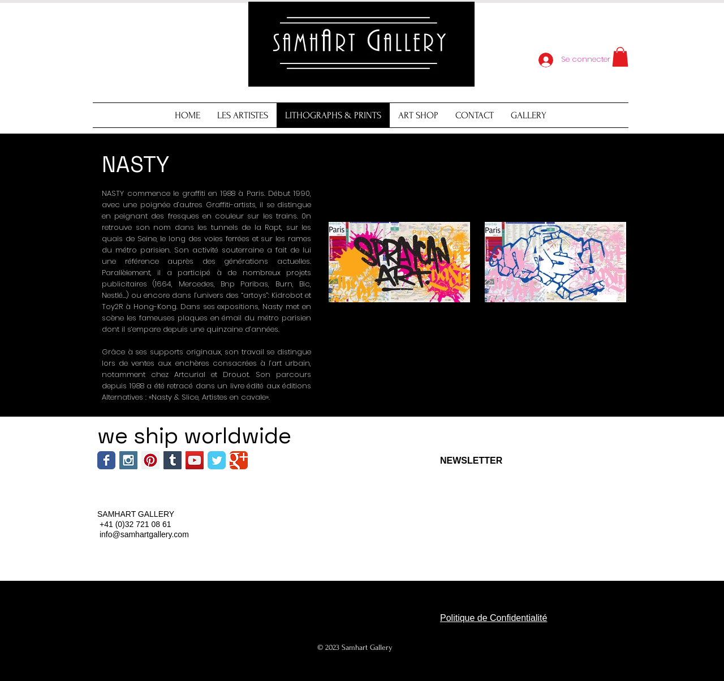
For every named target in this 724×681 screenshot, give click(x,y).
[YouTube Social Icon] (195, 460)
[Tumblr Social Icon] (172, 460)
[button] (620, 57)
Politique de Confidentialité (493, 618)
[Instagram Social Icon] (128, 460)
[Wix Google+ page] (239, 460)
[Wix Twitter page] (217, 460)
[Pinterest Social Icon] (150, 460)
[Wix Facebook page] (106, 460)
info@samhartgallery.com (144, 534)
